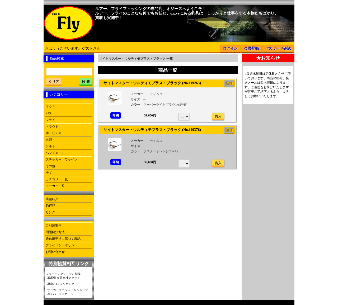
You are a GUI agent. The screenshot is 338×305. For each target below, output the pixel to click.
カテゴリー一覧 (57, 179)
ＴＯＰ (50, 107)
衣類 (49, 140)
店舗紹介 (52, 199)
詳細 (229, 83)
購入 (218, 116)
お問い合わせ (55, 252)
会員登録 (251, 48)
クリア (54, 82)
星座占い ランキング (60, 283)
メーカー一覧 (55, 186)
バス (49, 113)
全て (49, 173)
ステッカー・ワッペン (61, 159)
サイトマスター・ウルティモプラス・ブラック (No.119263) (150, 83)
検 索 (86, 82)
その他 (50, 166)
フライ (50, 120)
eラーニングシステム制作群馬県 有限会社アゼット (64, 275)
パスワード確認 (278, 48)
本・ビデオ (54, 133)
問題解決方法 (55, 232)
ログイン (230, 48)
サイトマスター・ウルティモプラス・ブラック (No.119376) (150, 130)
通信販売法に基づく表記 (63, 239)
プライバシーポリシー (61, 245)
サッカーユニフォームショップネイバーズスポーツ (67, 291)
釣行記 (50, 206)
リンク (50, 212)
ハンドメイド (55, 153)
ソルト (50, 146)
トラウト (52, 126)
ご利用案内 (54, 225)
